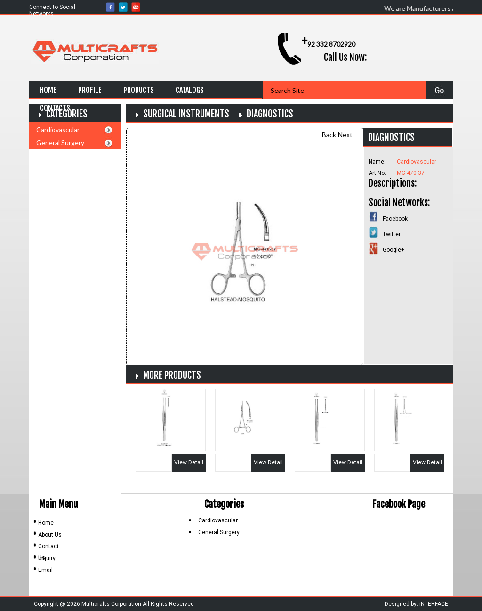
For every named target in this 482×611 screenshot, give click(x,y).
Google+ (393, 250)
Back (329, 135)
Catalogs (190, 90)
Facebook (395, 218)
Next (345, 135)
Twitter (392, 234)
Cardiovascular (58, 129)
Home (48, 90)
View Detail (188, 462)
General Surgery (60, 143)
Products (138, 90)
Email (45, 570)
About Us (50, 534)
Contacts (55, 108)
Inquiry (47, 558)
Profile (90, 90)
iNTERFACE (433, 604)
